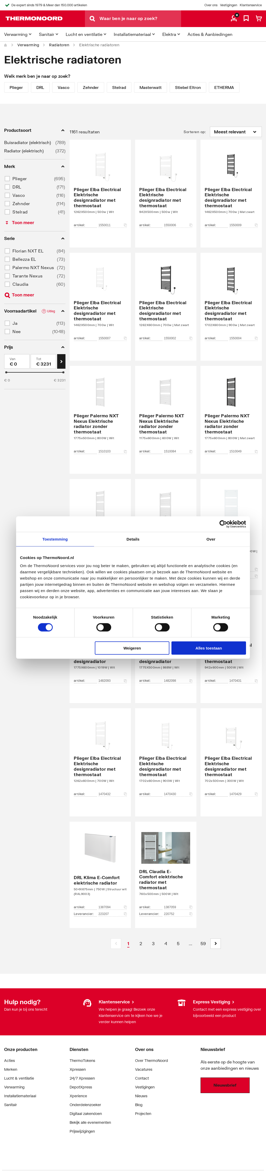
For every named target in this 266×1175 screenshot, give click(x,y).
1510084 (178, 451)
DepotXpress (81, 1087)
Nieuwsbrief (225, 1085)
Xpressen (78, 1069)
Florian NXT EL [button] (27, 250)
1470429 (243, 794)
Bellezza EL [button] (24, 259)
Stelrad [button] (20, 211)
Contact (142, 1078)
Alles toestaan (209, 648)
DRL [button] (16, 186)
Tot (39, 359)
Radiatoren (59, 45)
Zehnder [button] (21, 203)
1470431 (243, 681)
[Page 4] (166, 943)
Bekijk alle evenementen (90, 1122)
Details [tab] (133, 539)
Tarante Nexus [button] (27, 275)
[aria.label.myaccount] (234, 18)
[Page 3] (153, 943)
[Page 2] (141, 943)
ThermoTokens (82, 1060)
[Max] (43, 361)
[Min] (16, 361)
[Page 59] (203, 943)
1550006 (178, 225)
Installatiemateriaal (20, 1096)
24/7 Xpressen (82, 1078)
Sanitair (10, 1104)
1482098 (178, 681)
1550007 (112, 338)
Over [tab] (211, 539)
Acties (9, 1060)
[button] (215, 943)
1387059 (178, 907)
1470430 (178, 794)
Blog (138, 1104)
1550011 (112, 225)
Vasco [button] (18, 195)
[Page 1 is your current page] (128, 943)
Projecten (143, 1113)
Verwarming (28, 45)
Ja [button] (14, 323)
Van (13, 359)
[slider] (6, 372)
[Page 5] (178, 943)
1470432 (112, 794)
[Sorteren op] (236, 132)
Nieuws (141, 1096)
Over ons (210, 5)
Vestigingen (228, 5)
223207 (112, 914)
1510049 (243, 451)
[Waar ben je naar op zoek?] (140, 18)
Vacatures (143, 1069)
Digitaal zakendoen (86, 1113)
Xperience (78, 1096)
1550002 (178, 338)
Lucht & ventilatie (19, 1078)
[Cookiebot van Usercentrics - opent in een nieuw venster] (223, 524)
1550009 (243, 225)
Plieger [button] (19, 178)
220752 (178, 914)
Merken (10, 1069)
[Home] (5, 45)
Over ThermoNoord (151, 1060)
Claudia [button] (20, 284)
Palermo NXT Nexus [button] (33, 267)
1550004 (243, 338)
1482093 (112, 681)
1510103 (112, 451)
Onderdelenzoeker (85, 1104)
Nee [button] (16, 331)
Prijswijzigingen (82, 1131)
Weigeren (132, 648)
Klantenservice (251, 5)
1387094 (112, 907)
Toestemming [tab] (55, 539)
